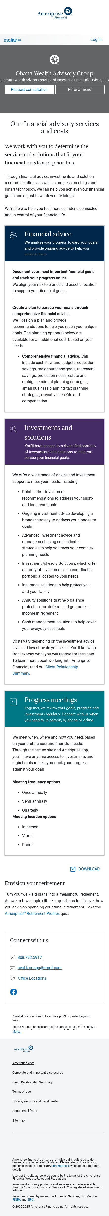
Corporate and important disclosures (37, 1072)
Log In (96, 39)
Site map (18, 1120)
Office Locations (32, 978)
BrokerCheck (61, 1166)
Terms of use (21, 1091)
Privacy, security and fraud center (35, 1101)
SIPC (30, 1199)
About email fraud (24, 1111)
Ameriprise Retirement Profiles (32, 913)
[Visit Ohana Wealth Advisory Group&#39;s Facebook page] (13, 992)
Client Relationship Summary (32, 1082)
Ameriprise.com (23, 1063)
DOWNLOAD (85, 869)
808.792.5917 (30, 957)
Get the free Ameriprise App (58, 1145)
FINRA (16, 1199)
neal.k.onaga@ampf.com (40, 967)
